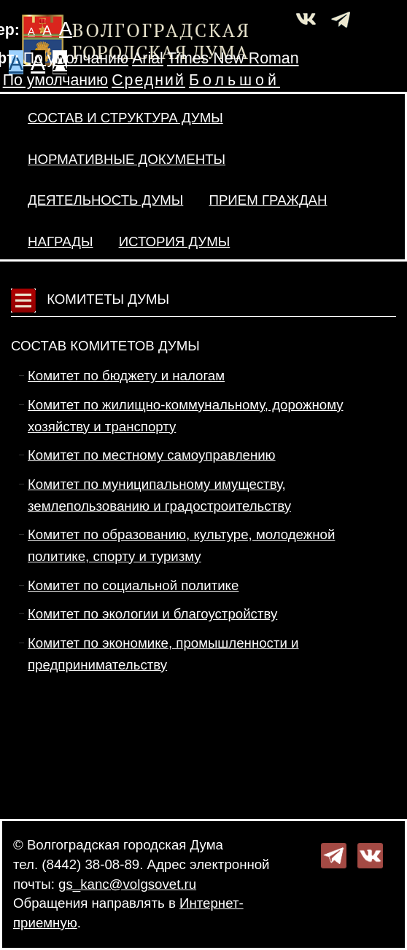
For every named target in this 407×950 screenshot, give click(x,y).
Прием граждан (268, 200)
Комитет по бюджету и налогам (126, 375)
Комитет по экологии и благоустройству (152, 613)
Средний (148, 80)
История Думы (174, 241)
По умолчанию (75, 58)
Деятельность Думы (105, 200)
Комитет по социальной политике (133, 585)
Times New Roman (233, 58)
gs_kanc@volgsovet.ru (127, 884)
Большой (234, 80)
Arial (147, 58)
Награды (60, 241)
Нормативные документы (126, 159)
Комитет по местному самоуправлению (152, 455)
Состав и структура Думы (125, 117)
